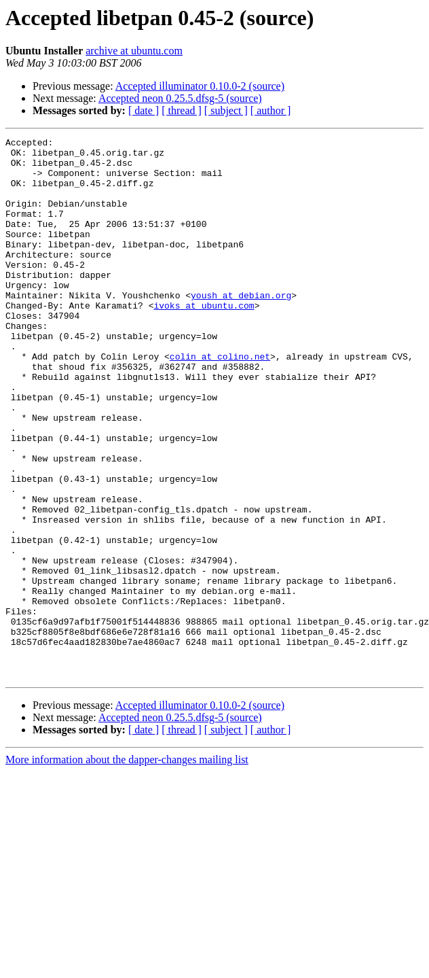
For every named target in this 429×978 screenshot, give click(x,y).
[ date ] (143, 110)
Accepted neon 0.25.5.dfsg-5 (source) (180, 98)
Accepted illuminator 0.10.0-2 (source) (199, 86)
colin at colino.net (220, 401)
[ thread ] (182, 110)
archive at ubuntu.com (134, 50)
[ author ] (270, 110)
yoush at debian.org (241, 327)
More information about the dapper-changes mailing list (126, 867)
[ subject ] (226, 110)
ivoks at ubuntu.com (203, 340)
